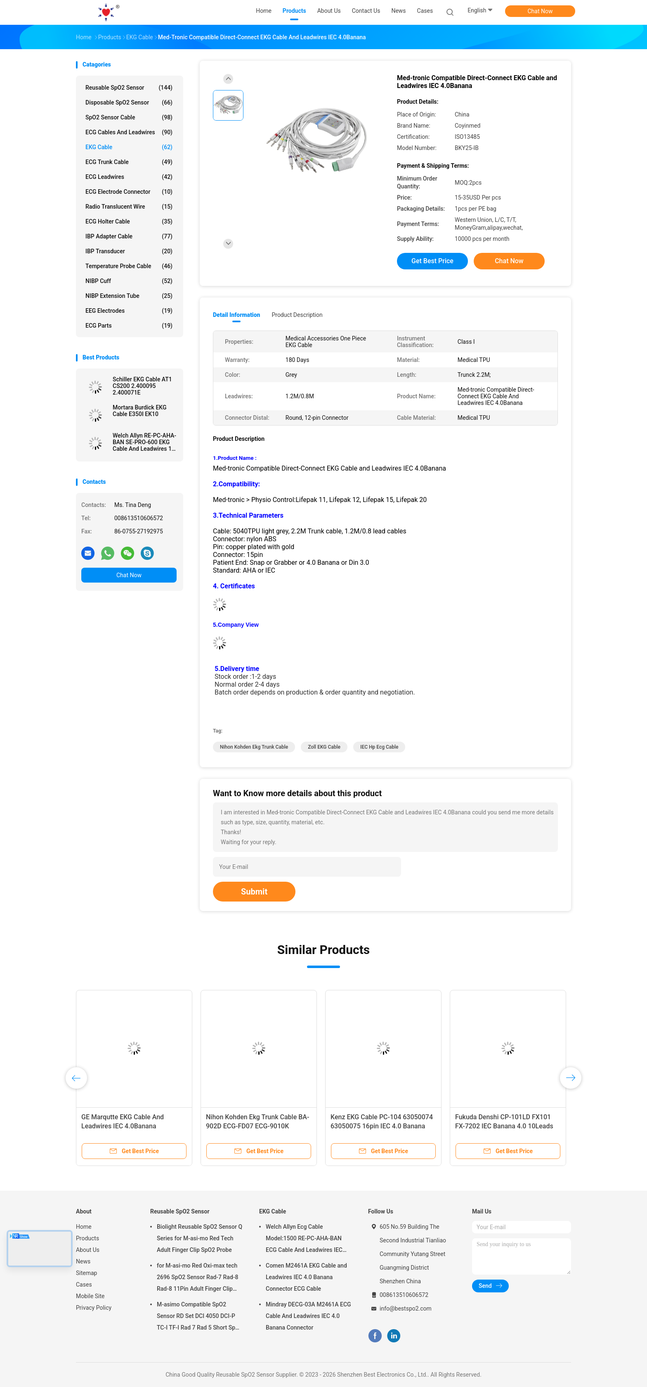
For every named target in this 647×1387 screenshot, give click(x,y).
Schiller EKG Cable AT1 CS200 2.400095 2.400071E (142, 386)
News (83, 1261)
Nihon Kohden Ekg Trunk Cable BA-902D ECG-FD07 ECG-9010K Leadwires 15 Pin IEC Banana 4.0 (257, 1126)
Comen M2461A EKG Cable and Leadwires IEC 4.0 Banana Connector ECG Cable (306, 1277)
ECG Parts (128, 325)
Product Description (297, 315)
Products (87, 1238)
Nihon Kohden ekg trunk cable (254, 747)
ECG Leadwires (128, 177)
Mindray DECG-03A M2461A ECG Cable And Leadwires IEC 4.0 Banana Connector (308, 1316)
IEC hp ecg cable (379, 747)
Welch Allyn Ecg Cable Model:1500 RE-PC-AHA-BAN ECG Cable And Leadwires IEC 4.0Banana (304, 1239)
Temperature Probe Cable (128, 266)
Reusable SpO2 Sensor (128, 87)
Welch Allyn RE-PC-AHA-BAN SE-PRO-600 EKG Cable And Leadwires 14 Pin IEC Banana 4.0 (144, 442)
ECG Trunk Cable (128, 162)
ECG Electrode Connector (128, 192)
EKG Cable (128, 147)
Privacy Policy (93, 1307)
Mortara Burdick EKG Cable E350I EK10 (139, 410)
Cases (84, 1284)
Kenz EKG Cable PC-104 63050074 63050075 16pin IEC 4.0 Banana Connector (382, 1126)
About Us (87, 1250)
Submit (254, 892)
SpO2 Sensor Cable (128, 117)
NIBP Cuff (128, 281)
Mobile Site (90, 1296)
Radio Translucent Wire (128, 206)
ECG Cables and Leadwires (128, 132)
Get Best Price (432, 261)
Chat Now (540, 11)
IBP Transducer (128, 251)
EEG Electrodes (128, 311)
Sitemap (86, 1273)
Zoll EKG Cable (324, 747)
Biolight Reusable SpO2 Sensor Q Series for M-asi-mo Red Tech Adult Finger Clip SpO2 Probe (199, 1238)
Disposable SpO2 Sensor (128, 102)
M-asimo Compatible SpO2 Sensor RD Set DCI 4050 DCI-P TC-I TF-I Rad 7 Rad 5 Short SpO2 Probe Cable (200, 1317)
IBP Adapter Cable (128, 236)
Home (84, 1226)
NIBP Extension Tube (128, 296)
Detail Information (236, 315)
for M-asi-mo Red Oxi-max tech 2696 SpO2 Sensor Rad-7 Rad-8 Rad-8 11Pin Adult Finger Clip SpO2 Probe (197, 1278)
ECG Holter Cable (128, 221)
